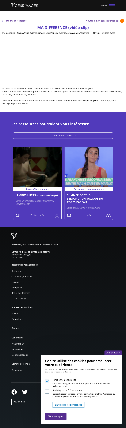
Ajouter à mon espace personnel (105, 21)
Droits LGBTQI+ (18, 298)
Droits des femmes (20, 293)
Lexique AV (16, 287)
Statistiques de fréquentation (67, 390)
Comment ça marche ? (22, 276)
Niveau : (97, 32)
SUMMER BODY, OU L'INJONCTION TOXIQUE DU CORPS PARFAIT (85, 198)
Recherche (16, 271)
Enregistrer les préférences (68, 405)
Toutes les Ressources (62, 135)
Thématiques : (9, 32)
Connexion (16, 370)
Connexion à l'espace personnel (57, 216)
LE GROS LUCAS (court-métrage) (37, 195)
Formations (17, 319)
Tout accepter (56, 416)
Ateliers (15, 313)
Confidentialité (113, 352)
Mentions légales (19, 354)
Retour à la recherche (14, 20)
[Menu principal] (107, 5)
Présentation (17, 343)
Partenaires (17, 349)
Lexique (15, 282)
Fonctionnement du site (64, 379)
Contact (15, 328)
